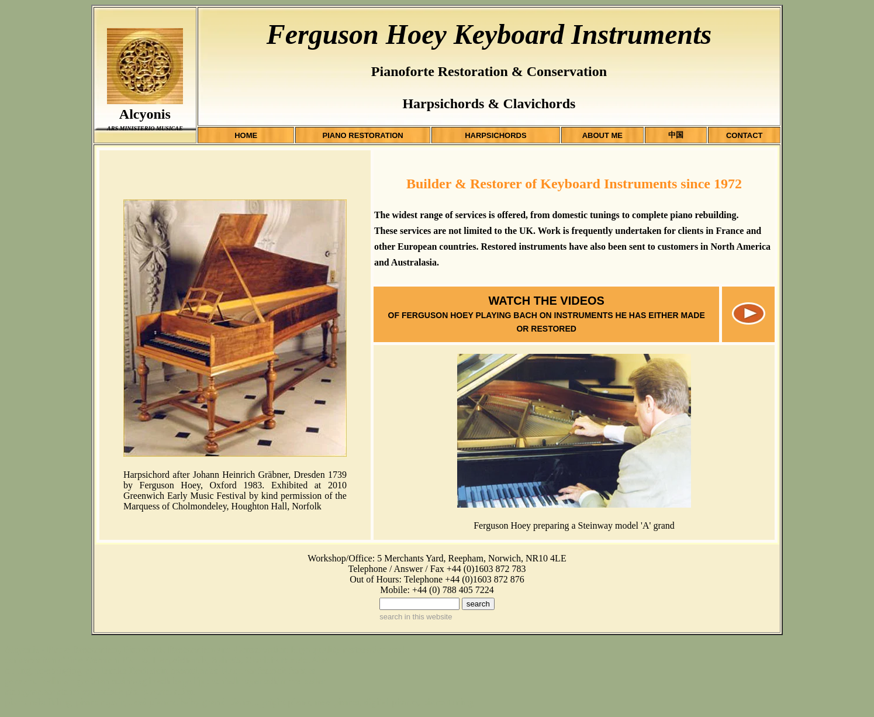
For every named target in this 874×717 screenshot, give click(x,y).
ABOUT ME (602, 135)
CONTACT (744, 135)
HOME (245, 135)
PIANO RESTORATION (363, 135)
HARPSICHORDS (495, 135)
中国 (675, 134)
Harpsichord (146, 475)
